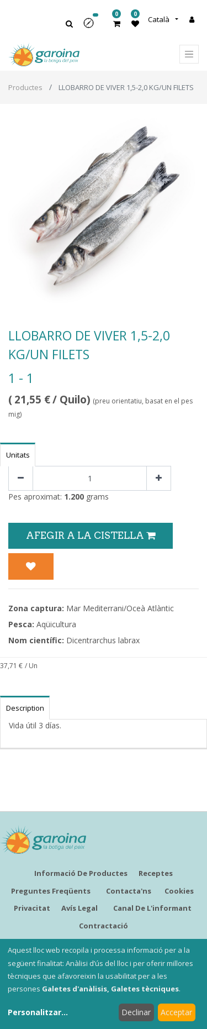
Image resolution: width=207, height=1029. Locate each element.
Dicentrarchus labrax (103, 640)
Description (25, 708)
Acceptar (176, 1012)
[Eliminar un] (20, 478)
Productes (25, 87)
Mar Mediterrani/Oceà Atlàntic (120, 608)
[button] (92, 27)
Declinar (136, 1012)
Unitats (18, 455)
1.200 (74, 496)
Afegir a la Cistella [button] (90, 535)
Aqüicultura (56, 624)
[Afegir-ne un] (158, 478)
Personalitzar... (38, 1012)
